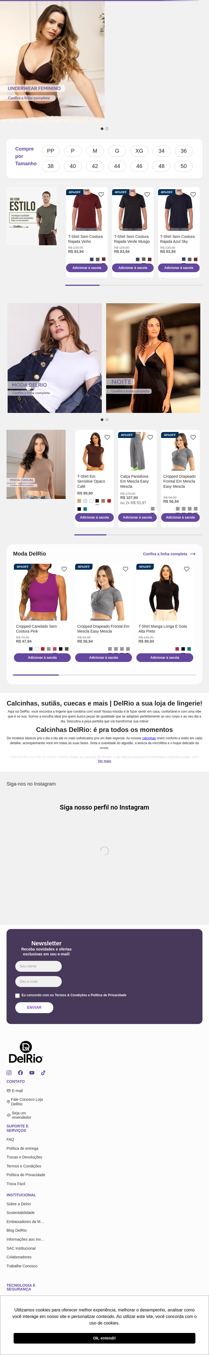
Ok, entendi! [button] (104, 1338)
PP (50, 151)
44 (117, 166)
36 (184, 151)
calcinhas (149, 738)
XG (139, 151)
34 (161, 151)
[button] (102, 128)
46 (139, 166)
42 (95, 166)
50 (184, 166)
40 (73, 166)
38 (51, 166)
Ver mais (104, 761)
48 (161, 166)
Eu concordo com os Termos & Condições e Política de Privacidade (73, 995)
